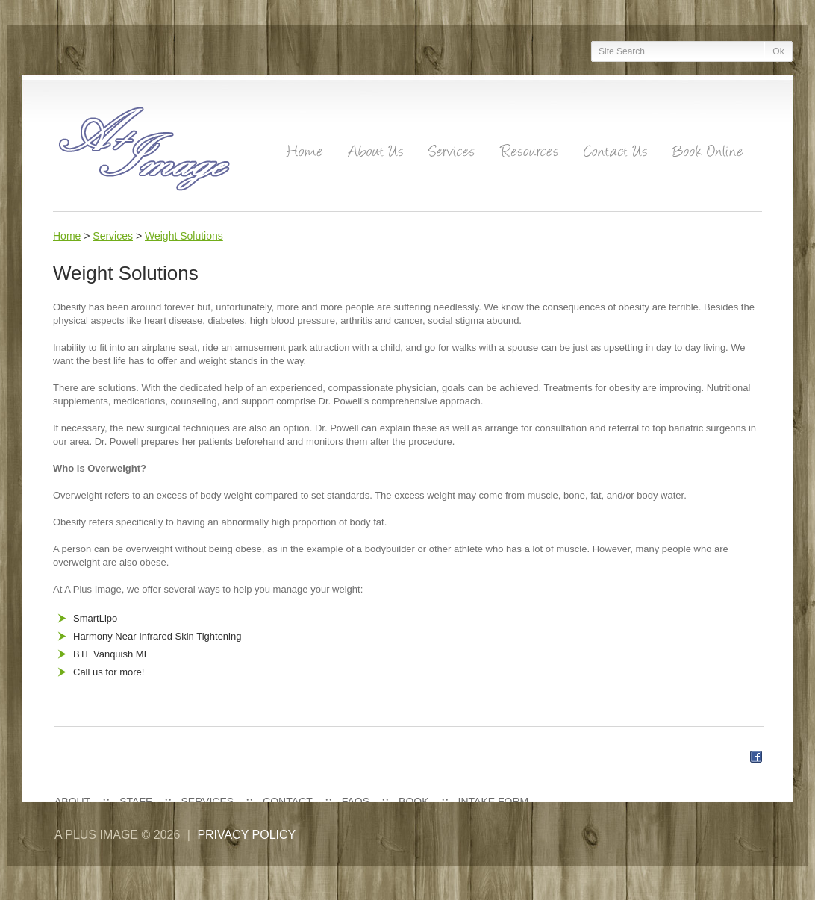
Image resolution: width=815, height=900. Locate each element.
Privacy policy (246, 834)
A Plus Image (96, 834)
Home (67, 236)
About (72, 801)
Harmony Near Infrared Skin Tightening (157, 636)
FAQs (355, 801)
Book (413, 801)
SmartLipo (95, 618)
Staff (135, 801)
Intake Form (493, 801)
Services (113, 236)
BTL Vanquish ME (111, 654)
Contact (288, 801)
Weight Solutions (184, 236)
